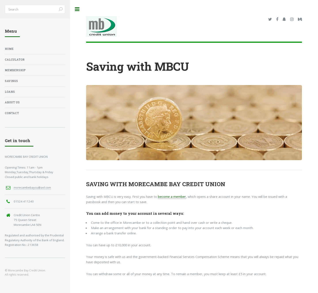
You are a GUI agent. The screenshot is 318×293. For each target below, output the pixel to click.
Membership (15, 70)
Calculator (15, 59)
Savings (11, 81)
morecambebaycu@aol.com (32, 187)
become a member (172, 196)
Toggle (77, 9)
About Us (12, 102)
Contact (12, 113)
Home (9, 48)
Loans (10, 91)
